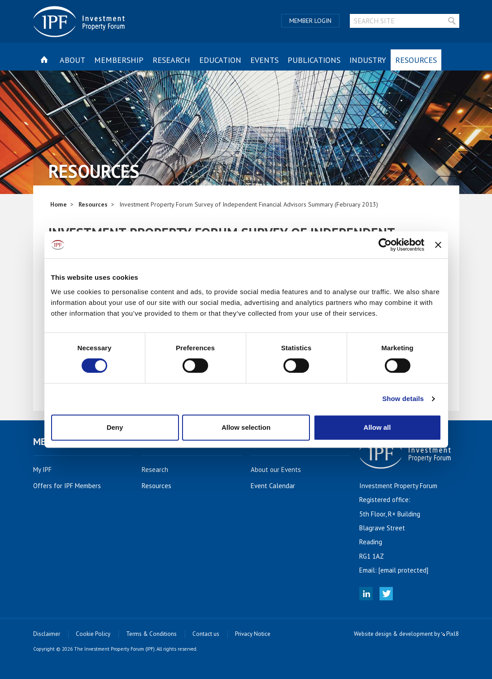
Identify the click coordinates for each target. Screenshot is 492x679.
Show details (403, 398)
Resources (416, 60)
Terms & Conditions (151, 634)
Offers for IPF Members (72, 485)
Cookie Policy (93, 634)
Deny (115, 427)
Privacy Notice (252, 634)
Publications (313, 60)
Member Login (310, 21)
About (72, 60)
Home (58, 204)
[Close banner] (438, 245)
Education (220, 60)
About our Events (281, 469)
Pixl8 (450, 634)
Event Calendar (278, 485)
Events (264, 60)
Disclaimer (46, 634)
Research (171, 60)
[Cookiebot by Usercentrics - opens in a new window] (385, 244)
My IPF (47, 469)
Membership (119, 60)
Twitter (386, 593)
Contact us (205, 634)
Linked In (366, 593)
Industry (367, 60)
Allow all (377, 427)
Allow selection (246, 427)
